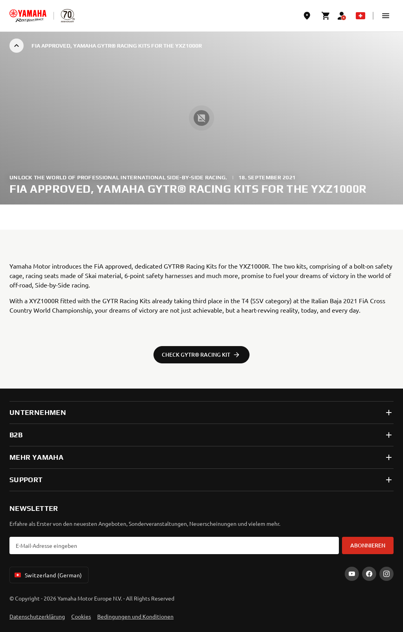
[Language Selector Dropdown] (360, 16)
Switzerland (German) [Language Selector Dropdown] (47, 575)
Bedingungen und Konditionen (135, 616)
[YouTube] (352, 574)
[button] (386, 16)
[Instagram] (386, 574)
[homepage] (27, 16)
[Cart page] (326, 15)
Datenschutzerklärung (37, 616)
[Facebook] (369, 574)
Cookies (81, 616)
